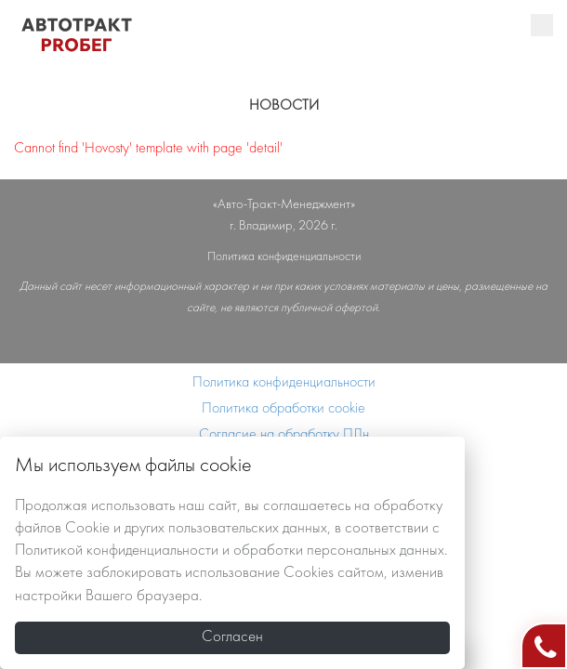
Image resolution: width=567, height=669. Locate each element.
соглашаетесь (306, 506)
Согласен (232, 637)
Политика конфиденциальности (284, 382)
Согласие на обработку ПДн (284, 434)
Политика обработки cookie (283, 408)
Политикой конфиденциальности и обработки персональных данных (229, 551)
